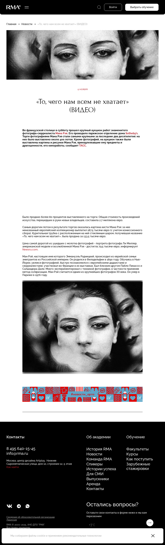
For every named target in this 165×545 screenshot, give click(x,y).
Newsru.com (30, 249)
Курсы (132, 454)
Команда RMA (99, 459)
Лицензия (11, 520)
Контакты (95, 489)
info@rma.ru (17, 453)
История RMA (99, 449)
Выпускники (97, 479)
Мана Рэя (61, 133)
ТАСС (82, 145)
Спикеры (94, 464)
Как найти (12, 467)
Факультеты (137, 449)
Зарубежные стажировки (138, 466)
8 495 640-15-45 (20, 448)
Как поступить (139, 459)
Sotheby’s (132, 133)
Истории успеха (101, 469)
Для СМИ (94, 474)
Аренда (93, 484)
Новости (26, 24)
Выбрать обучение (142, 7)
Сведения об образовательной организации (30, 517)
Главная (11, 24)
